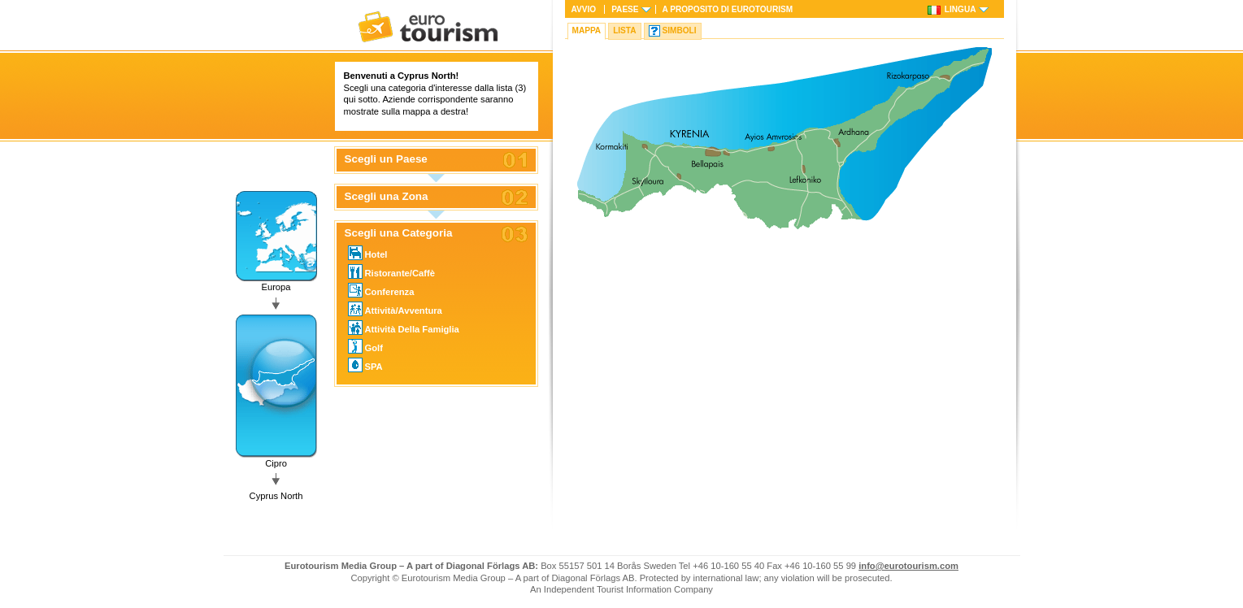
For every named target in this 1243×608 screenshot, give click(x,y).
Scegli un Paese (386, 159)
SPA (365, 365)
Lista (624, 30)
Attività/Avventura (395, 309)
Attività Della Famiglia (403, 327)
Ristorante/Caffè (391, 271)
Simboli (680, 30)
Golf (365, 346)
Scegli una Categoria (399, 233)
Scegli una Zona (386, 196)
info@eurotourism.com (908, 566)
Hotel (368, 252)
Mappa (587, 30)
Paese (624, 9)
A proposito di (728, 9)
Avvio (584, 9)
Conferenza (381, 290)
